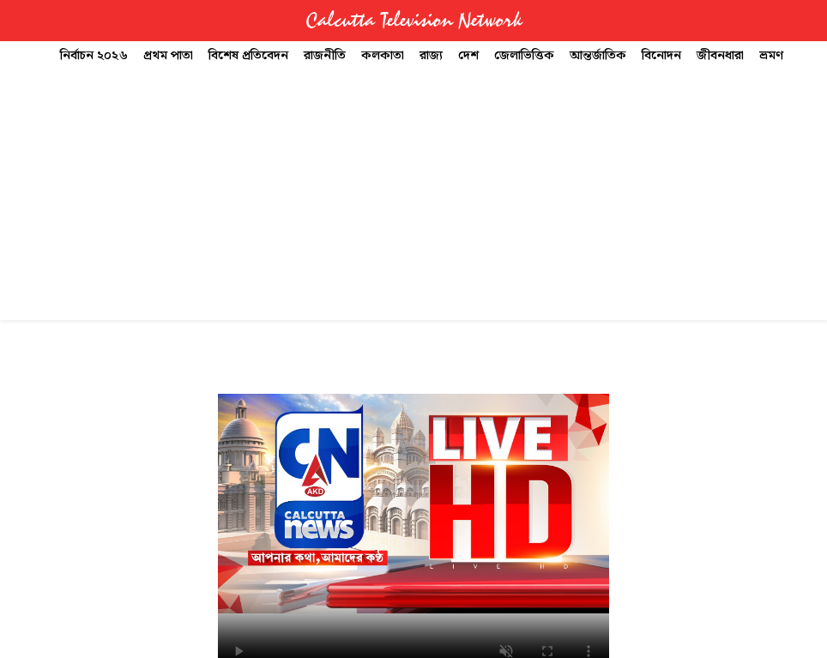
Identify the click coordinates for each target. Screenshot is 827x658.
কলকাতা (382, 55)
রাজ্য (431, 55)
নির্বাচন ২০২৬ (94, 55)
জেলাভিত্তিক (524, 55)
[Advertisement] (413, 199)
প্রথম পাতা (168, 55)
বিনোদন (661, 55)
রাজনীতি (325, 55)
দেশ (468, 55)
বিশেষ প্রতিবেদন (248, 55)
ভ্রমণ (771, 55)
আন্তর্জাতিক (598, 55)
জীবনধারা (720, 55)
